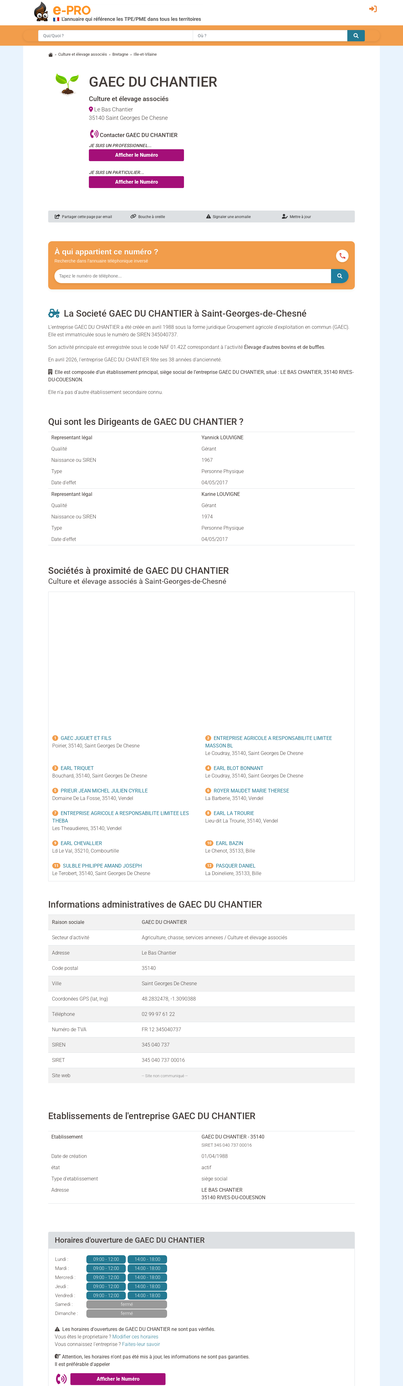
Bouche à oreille (147, 217)
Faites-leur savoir (141, 1344)
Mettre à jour (296, 217)
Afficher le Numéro (136, 155)
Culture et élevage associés (82, 54)
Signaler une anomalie (228, 217)
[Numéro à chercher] (192, 276)
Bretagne (120, 54)
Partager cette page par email (83, 217)
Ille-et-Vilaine (145, 54)
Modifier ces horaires (135, 1337)
